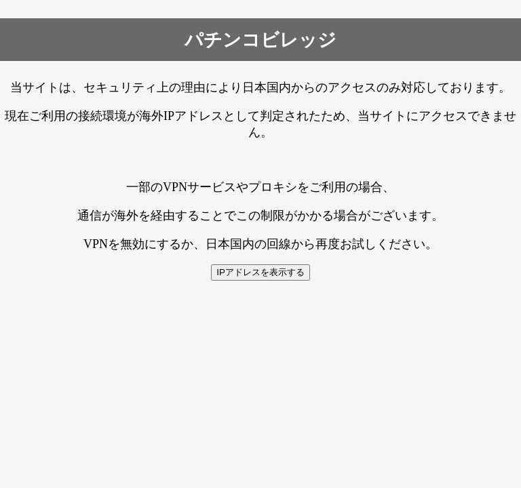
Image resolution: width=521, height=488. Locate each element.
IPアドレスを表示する (260, 272)
